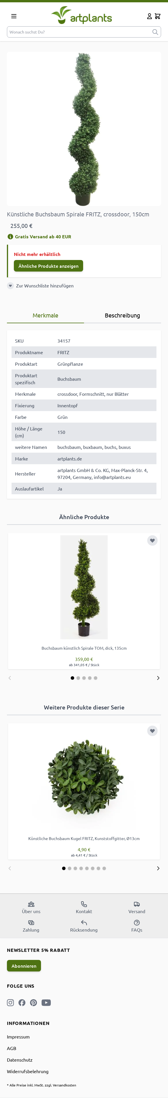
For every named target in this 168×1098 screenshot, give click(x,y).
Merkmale (45, 315)
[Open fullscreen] (84, 129)
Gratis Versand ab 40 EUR (39, 236)
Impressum (18, 1036)
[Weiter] (158, 678)
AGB (11, 1048)
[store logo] (83, 15)
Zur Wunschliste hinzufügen (45, 285)
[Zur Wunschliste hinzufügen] (10, 285)
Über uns (31, 907)
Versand (136, 907)
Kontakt (84, 907)
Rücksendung (84, 925)
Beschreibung (122, 315)
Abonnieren (24, 966)
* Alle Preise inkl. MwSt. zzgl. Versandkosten (41, 1085)
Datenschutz (20, 1059)
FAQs (136, 925)
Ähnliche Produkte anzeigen (48, 266)
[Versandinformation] (10, 236)
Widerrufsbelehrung (27, 1071)
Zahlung (31, 925)
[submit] (155, 32)
